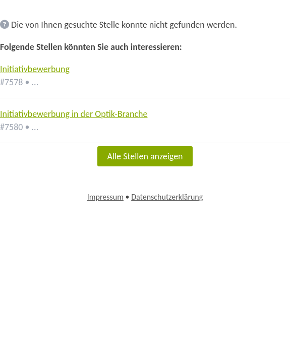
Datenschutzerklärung (167, 197)
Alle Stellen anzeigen (145, 156)
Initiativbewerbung (35, 69)
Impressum (105, 197)
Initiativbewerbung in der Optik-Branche (74, 113)
